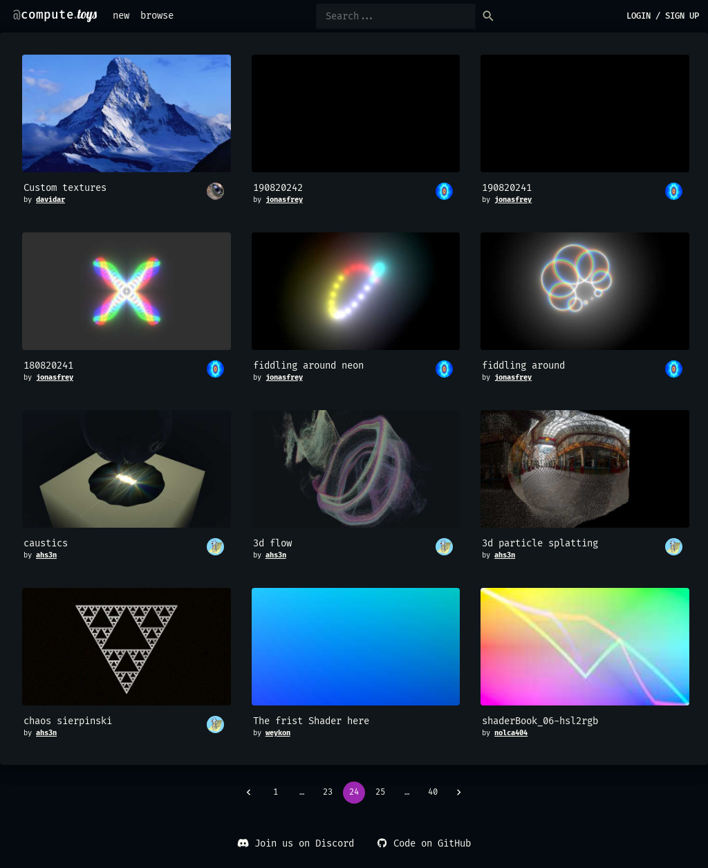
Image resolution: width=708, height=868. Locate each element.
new (121, 15)
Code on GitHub (423, 843)
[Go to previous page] (249, 793)
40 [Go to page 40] (433, 793)
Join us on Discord (295, 843)
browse (157, 15)
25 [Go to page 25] (380, 793)
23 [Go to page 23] (328, 793)
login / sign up (662, 16)
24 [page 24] (354, 793)
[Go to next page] (459, 793)
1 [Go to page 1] (275, 793)
